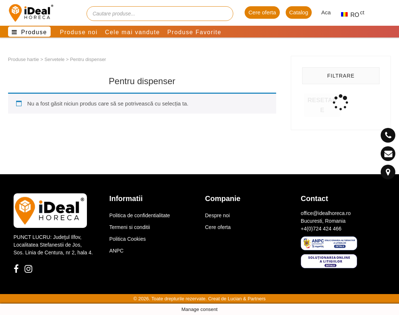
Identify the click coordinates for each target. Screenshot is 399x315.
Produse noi (79, 32)
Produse (34, 32)
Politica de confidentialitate (139, 215)
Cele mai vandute (132, 32)
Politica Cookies (127, 239)
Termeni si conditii (129, 227)
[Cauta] (224, 13)
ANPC (116, 251)
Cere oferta (262, 12)
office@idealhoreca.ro (326, 213)
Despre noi (217, 215)
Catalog (298, 12)
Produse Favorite (194, 32)
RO (347, 15)
